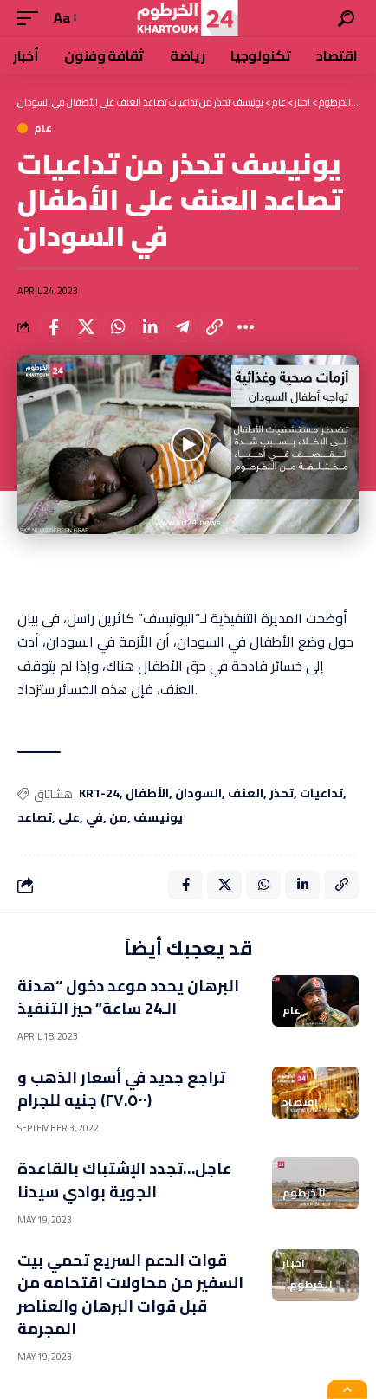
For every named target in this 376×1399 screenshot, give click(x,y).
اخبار (294, 1263)
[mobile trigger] (32, 17)
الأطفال (147, 793)
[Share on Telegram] (182, 327)
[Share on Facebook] (53, 327)
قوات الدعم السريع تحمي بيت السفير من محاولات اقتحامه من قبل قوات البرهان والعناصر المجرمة (130, 1294)
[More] (246, 327)
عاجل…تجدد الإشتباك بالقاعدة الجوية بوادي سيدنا (124, 1179)
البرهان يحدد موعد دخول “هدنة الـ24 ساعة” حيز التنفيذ (128, 996)
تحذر (281, 793)
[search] (346, 18)
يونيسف (158, 818)
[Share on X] (85, 327)
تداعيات (321, 793)
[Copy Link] (214, 327)
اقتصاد (300, 1102)
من (118, 818)
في (94, 818)
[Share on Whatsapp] (118, 327)
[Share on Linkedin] (150, 327)
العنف (245, 793)
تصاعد (34, 818)
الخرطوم (304, 1193)
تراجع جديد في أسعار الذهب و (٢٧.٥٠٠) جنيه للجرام (121, 1088)
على (69, 818)
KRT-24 (99, 793)
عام (43, 128)
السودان (198, 793)
